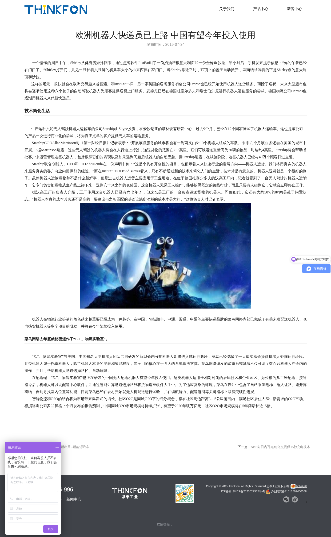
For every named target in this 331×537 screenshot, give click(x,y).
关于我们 (226, 9)
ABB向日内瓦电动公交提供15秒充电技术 (280, 447)
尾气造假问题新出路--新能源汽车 (65, 447)
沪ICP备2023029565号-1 (248, 491)
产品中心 (260, 9)
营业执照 (299, 486)
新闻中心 (294, 9)
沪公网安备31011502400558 (286, 491)
